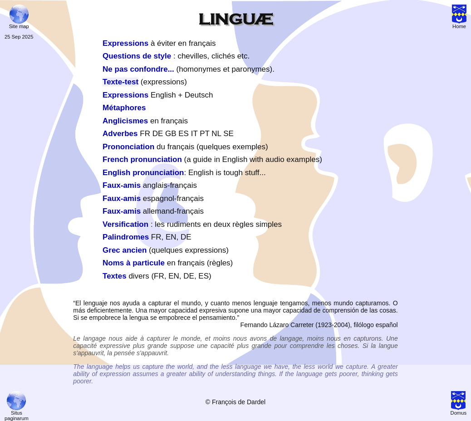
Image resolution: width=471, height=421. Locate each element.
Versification (125, 224)
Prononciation (128, 146)
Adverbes (120, 133)
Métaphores (124, 107)
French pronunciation (142, 159)
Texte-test (120, 82)
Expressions (125, 43)
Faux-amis (122, 185)
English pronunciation (143, 172)
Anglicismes (125, 121)
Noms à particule (134, 263)
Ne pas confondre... (138, 69)
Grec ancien (125, 250)
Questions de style (137, 56)
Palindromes (126, 237)
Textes (115, 276)
